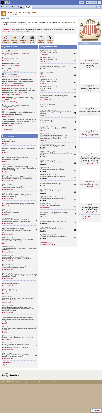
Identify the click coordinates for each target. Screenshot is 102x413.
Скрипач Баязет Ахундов (90, 134)
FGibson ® (5, 206)
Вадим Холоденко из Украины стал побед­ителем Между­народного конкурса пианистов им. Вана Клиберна (18, 90)
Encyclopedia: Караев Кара (51, 184)
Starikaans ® (44, 54)
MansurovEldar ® (7, 181)
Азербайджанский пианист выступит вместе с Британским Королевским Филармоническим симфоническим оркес (18, 319)
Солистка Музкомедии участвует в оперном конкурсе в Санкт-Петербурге (17, 240)
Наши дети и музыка (49, 52)
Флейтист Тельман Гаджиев (90, 88)
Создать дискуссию (48, 244)
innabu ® (5, 94)
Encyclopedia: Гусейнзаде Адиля (53, 67)
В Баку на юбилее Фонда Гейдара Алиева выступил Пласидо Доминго (16, 355)
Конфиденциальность (45, 382)
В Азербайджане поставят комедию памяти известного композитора (17, 211)
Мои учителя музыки (10, 63)
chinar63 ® (5, 85)
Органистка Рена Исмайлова (89, 185)
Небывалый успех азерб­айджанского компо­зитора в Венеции (18, 113)
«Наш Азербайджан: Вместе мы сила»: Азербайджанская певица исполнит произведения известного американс (15, 346)
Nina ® (4, 243)
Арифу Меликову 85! (10, 51)
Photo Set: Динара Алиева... (52, 205)
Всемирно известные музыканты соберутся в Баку (15, 106)
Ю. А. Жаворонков (48, 104)
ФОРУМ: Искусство (14, 65)
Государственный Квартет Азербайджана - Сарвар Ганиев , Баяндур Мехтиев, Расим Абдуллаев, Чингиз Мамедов (90, 159)
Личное (8, 7)
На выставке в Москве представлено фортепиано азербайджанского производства (19, 186)
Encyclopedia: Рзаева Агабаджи (53, 169)
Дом (2, 7)
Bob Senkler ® (6, 339)
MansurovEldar (90, 60)
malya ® (42, 130)
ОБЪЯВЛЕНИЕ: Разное (17, 85)
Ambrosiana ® (6, 302)
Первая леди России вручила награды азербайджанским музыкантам (15, 266)
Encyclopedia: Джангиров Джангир (54, 221)
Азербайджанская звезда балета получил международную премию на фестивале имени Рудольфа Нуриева (18, 308)
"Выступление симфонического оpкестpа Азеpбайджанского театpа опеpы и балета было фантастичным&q (19, 168)
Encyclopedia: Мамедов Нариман (53, 176)
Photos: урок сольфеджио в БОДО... (55, 128)
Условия (35, 382)
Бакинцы (55, 7)
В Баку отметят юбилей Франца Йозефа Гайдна (18, 204)
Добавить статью (9, 365)
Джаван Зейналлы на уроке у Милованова (89, 64)
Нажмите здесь (8, 29)
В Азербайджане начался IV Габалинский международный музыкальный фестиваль (17, 177)
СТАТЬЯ (11, 60)
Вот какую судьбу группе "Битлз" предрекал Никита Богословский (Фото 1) (89, 209)
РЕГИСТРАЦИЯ (91, 2)
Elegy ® (4, 116)
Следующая (8, 129)
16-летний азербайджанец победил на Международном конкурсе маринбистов (16, 220)
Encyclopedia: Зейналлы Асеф (53, 229)
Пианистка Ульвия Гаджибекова (89, 111)
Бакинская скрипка (10, 58)
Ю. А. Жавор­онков (9, 74)
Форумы (21, 7)
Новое (14, 7)
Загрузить (87, 219)
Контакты (57, 382)
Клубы (28, 7)
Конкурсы (47, 7)
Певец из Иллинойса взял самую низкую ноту (18, 337)
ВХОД (81, 2)
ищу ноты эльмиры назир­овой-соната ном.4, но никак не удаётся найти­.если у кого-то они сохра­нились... (18, 81)
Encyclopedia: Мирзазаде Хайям (53, 198)
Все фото (87, 217)
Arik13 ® (43, 123)
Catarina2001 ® (7, 53)
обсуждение (89, 90)
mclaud (90, 205)
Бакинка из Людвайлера (10, 284)
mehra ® (5, 102)
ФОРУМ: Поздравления (16, 102)
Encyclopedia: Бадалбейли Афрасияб (55, 191)
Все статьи (7, 363)
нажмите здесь (6, 31)
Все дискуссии (46, 242)
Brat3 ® (4, 125)
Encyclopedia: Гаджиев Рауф (52, 162)
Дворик (96, 410)
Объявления (37, 7)
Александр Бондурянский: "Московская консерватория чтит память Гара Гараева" (17, 257)
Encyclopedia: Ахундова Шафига (53, 146)
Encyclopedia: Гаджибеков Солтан (54, 236)
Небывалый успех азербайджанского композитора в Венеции (15, 158)
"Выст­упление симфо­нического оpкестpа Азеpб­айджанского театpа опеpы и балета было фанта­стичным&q (19, 121)
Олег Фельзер (47, 121)
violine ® (5, 65)
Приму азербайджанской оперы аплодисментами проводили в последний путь (16, 230)
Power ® (5, 293)
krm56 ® (5, 109)
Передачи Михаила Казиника (12, 291)
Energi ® (5, 60)
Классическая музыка (22, 12)
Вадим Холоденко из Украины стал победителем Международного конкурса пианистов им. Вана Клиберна (54, 136)
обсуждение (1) (89, 67)
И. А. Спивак (7, 69)
